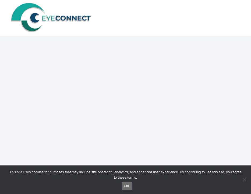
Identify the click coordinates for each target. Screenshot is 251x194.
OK (126, 186)
